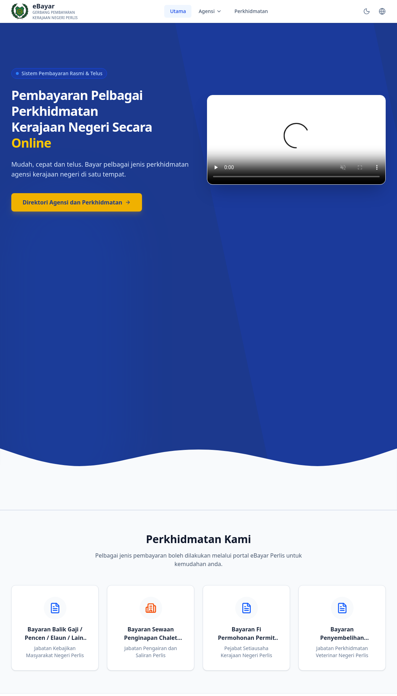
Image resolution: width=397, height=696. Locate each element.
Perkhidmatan (251, 11)
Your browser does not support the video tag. (296, 139)
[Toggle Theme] (366, 11)
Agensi (209, 11)
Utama (178, 11)
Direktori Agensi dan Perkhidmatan (77, 202)
